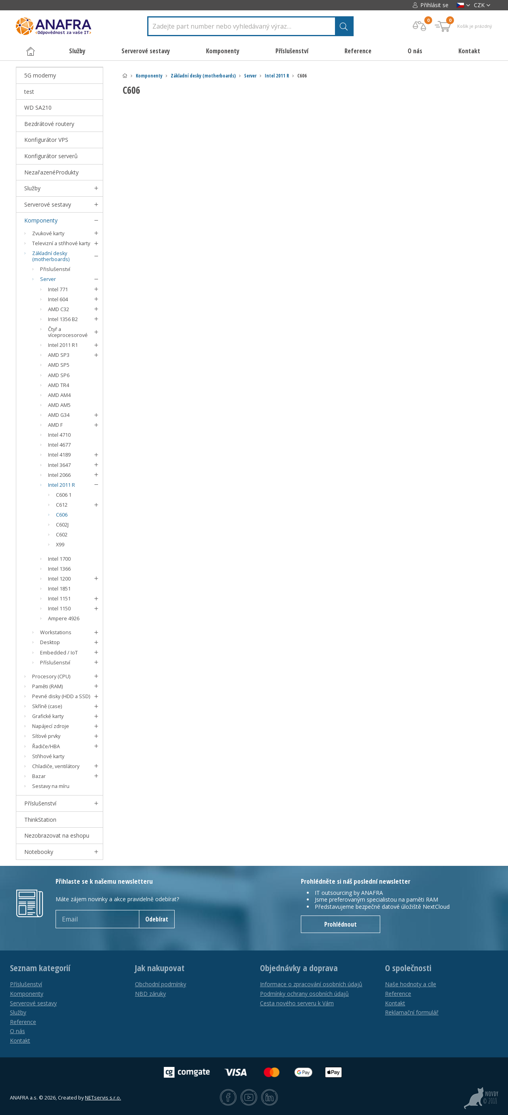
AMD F (55, 425)
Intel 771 (58, 289)
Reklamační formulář (412, 1012)
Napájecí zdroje (50, 726)
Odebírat (156, 919)
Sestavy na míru (50, 786)
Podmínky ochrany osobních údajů (304, 993)
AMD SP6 (58, 375)
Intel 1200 (59, 578)
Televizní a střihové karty (61, 243)
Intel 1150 (59, 608)
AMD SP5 (58, 365)
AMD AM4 (59, 395)
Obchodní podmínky (160, 984)
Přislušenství (55, 269)
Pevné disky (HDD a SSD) (61, 696)
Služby (32, 188)
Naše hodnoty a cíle (410, 984)
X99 (60, 544)
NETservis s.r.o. (103, 1097)
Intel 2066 (59, 475)
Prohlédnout (340, 924)
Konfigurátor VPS (46, 139)
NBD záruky (150, 993)
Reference (357, 50)
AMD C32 (58, 309)
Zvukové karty (48, 233)
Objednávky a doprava (299, 968)
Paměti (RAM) (47, 686)
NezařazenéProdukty (51, 172)
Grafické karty (48, 716)
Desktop (50, 642)
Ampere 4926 (63, 618)
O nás (415, 50)
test (29, 91)
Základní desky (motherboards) (203, 75)
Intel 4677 (59, 444)
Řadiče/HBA (46, 746)
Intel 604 (58, 299)
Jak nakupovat (160, 968)
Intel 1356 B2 (63, 319)
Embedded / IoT (59, 652)
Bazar (39, 776)
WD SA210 (38, 107)
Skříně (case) (47, 706)
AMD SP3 (58, 355)
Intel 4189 (59, 454)
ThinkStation (40, 819)
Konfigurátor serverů (51, 156)
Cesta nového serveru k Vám (297, 1003)
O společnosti (408, 968)
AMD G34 (58, 415)
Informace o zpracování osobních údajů (311, 984)
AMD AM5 (59, 405)
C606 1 (63, 495)
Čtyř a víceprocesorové (68, 332)
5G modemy (40, 75)
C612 (61, 504)
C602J (62, 524)
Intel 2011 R (277, 75)
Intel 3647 (59, 465)
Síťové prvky (46, 736)
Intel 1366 (59, 568)
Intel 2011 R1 (63, 345)
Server (250, 75)
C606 (61, 514)
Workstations (55, 632)
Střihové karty (48, 756)
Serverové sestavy (47, 204)
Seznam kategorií (40, 968)
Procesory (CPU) (51, 676)
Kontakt (469, 50)
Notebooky (38, 852)
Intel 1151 (59, 598)
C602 (61, 534)
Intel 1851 (59, 588)
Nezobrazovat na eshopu (56, 835)
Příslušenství (55, 662)
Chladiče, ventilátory (55, 766)
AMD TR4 (58, 385)
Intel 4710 (59, 435)
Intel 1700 (59, 559)
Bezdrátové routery (49, 124)
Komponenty (149, 75)
